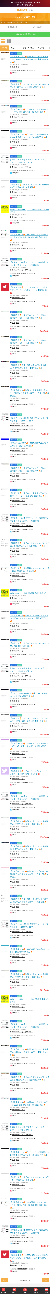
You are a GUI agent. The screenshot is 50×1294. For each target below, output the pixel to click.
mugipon (15, 173)
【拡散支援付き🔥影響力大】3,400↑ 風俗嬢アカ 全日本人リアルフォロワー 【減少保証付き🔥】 (29, 618)
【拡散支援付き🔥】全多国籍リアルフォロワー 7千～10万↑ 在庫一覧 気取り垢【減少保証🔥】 (29, 237)
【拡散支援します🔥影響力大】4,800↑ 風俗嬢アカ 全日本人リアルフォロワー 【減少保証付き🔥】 (29, 59)
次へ (45, 1280)
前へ (4, 1280)
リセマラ (41, 48)
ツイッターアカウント (25, 167)
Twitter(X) (24, 64)
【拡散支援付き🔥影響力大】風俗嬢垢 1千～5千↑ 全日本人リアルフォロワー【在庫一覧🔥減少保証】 (29, 393)
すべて (4, 48)
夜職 (13, 67)
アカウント (15, 48)
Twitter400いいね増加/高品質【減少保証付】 (28, 593)
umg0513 (15, 223)
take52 (14, 73)
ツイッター (21, 117)
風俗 (17, 67)
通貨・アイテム (28, 48)
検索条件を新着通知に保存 (24, 34)
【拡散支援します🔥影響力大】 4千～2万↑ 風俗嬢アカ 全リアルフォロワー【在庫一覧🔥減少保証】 (29, 874)
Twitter (14, 117)
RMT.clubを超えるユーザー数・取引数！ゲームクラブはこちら (25, 4)
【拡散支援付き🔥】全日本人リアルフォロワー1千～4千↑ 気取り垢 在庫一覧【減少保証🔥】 (29, 746)
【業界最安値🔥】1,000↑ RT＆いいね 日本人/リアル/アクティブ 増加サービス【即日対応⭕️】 (29, 290)
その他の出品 (14, 64)
